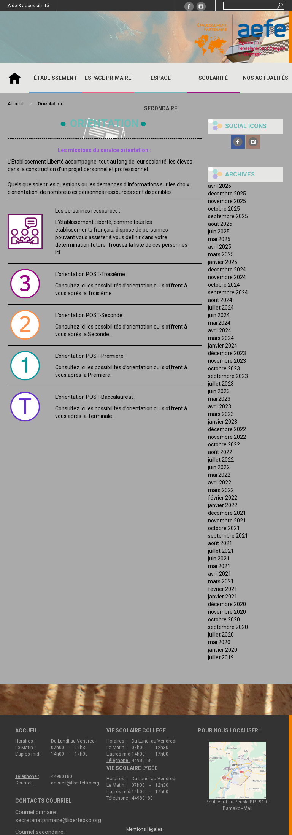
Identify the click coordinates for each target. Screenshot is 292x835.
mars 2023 (221, 414)
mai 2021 (219, 566)
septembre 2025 (228, 216)
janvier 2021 (222, 597)
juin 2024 (219, 315)
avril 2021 (219, 574)
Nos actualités (265, 78)
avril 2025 (219, 247)
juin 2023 (219, 391)
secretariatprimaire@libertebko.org (58, 820)
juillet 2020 (221, 635)
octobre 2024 (224, 285)
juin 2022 (219, 467)
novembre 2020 (227, 612)
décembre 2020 (227, 604)
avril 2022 (219, 482)
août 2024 (220, 300)
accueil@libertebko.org (75, 783)
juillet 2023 (221, 384)
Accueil (14, 78)
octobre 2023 (224, 368)
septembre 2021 (228, 536)
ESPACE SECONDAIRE (160, 93)
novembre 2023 (227, 361)
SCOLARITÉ (213, 78)
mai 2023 (219, 399)
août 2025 (220, 224)
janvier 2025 (222, 262)
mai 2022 (219, 475)
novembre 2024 (227, 277)
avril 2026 (219, 186)
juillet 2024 (221, 308)
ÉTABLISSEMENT (55, 78)
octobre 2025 (224, 209)
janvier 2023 (222, 422)
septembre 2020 (228, 627)
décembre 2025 (227, 193)
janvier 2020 (222, 650)
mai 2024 (219, 323)
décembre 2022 (227, 429)
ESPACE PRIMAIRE (108, 78)
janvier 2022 (222, 505)
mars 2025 (221, 254)
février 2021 (222, 589)
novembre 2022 (227, 437)
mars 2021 (221, 581)
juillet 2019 (221, 657)
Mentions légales (144, 829)
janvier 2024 (222, 346)
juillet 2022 (221, 460)
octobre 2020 (224, 619)
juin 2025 (219, 232)
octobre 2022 (224, 444)
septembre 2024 (228, 292)
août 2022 (220, 452)
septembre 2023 (228, 376)
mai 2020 (219, 642)
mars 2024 (221, 338)
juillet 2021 (221, 551)
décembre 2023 (227, 353)
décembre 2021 (227, 513)
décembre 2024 (227, 270)
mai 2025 (219, 239)
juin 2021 (219, 559)
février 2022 (222, 498)
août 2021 (220, 543)
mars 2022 (221, 490)
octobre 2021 (224, 528)
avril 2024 (219, 330)
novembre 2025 (227, 201)
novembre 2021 (227, 521)
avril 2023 (219, 406)
